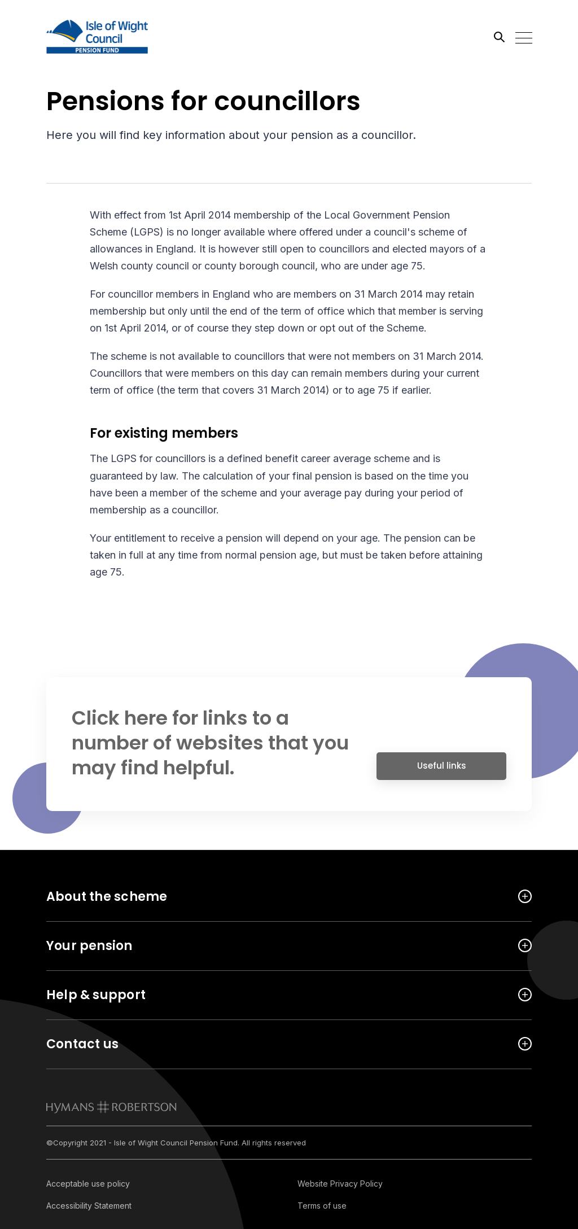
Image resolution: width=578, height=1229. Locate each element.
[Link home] (97, 37)
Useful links (441, 770)
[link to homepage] (111, 1107)
